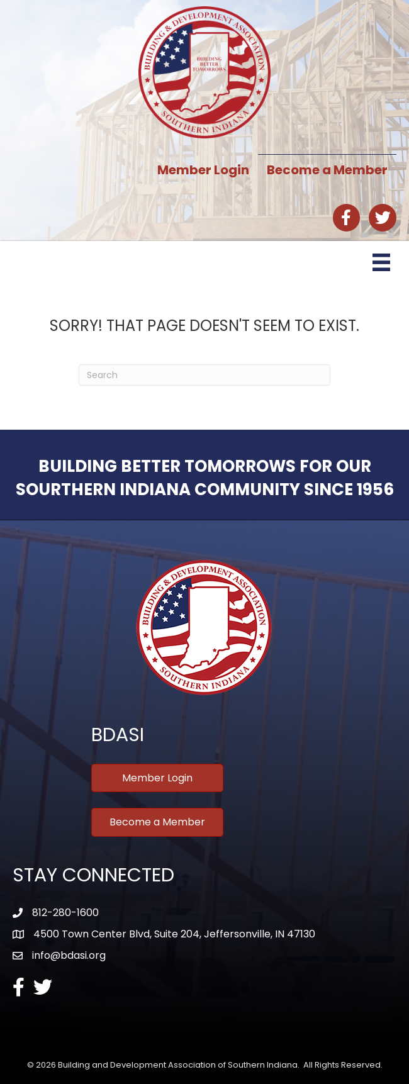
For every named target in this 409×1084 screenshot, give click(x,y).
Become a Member (327, 170)
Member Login (203, 170)
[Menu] (381, 262)
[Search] (204, 375)
